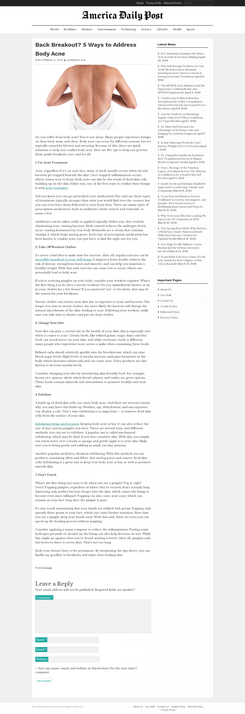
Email (41, 649)
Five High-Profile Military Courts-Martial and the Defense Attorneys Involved (180, 248)
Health (177, 29)
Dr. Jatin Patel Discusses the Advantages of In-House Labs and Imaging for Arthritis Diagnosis (178, 130)
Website (41, 659)
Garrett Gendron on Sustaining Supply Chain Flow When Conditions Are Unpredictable (180, 118)
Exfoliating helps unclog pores (57, 424)
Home (140, 3)
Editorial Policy (173, 3)
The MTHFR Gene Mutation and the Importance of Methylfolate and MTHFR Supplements (181, 89)
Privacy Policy (169, 317)
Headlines (70, 29)
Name (41, 639)
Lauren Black (76, 60)
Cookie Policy (168, 306)
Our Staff (165, 295)
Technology (128, 29)
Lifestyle (162, 29)
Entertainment (107, 29)
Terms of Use (154, 3)
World (54, 29)
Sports (191, 29)
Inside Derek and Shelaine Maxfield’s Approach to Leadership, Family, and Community (182, 187)
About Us (165, 289)
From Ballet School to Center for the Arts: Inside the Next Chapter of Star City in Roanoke (182, 260)
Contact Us (166, 300)
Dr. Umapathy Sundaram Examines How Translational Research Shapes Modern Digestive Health (181, 159)
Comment (44, 597)
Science (146, 29)
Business (87, 29)
